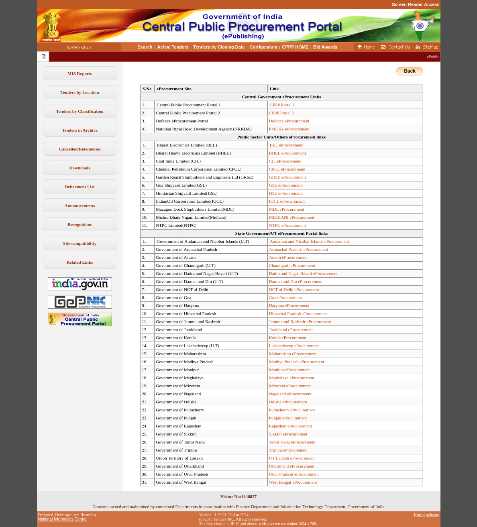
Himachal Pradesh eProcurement (298, 313)
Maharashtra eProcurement (293, 353)
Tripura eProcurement (288, 450)
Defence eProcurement (289, 120)
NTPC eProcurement (287, 225)
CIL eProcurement (285, 161)
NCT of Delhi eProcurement (294, 289)
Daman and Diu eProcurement (295, 281)
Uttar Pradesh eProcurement (294, 474)
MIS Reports (79, 73)
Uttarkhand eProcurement (291, 466)
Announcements (80, 205)
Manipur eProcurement (289, 369)
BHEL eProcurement (287, 153)
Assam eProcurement (288, 257)
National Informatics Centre (62, 519)
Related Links (80, 262)
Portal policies (426, 515)
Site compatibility (79, 243)
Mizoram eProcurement (290, 385)
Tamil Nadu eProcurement (292, 442)
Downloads (79, 167)
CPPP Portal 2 (281, 112)
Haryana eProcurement (289, 305)
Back (410, 71)
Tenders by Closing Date (219, 47)
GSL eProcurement (286, 185)
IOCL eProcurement (287, 201)
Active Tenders (172, 47)
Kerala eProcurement (287, 337)
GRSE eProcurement (287, 177)
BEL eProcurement (287, 144)
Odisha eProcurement (288, 401)
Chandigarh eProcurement (292, 265)
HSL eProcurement (286, 193)
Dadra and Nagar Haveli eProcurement (303, 273)
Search (145, 47)
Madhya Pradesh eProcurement (296, 361)
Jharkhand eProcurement (291, 329)
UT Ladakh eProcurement (292, 458)
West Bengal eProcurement (293, 482)
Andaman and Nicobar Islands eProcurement (309, 241)
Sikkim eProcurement (288, 433)
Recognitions (79, 224)
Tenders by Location (79, 92)
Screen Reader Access (415, 4)
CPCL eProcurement (287, 169)
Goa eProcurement (285, 297)
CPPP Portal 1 (282, 104)
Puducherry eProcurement (292, 409)
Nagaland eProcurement (290, 393)
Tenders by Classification (79, 111)
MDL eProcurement (286, 209)
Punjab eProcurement (288, 417)
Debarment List (79, 186)
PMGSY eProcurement (289, 128)
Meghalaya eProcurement (291, 377)
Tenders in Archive (80, 130)
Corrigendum (263, 47)
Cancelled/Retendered (80, 149)
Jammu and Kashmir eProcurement (300, 321)
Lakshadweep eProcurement (294, 345)
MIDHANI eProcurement (291, 217)
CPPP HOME (295, 47)
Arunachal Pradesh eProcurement (298, 249)
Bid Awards (325, 47)
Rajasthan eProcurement (290, 425)
